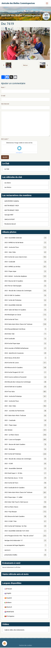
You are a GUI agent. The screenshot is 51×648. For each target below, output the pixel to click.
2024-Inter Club (26, 334)
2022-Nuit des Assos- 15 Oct (26, 478)
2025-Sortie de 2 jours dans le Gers (26, 257)
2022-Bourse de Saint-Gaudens (26, 516)
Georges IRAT (9, 214)
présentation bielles (26, 555)
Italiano (8, 602)
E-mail (3, 95)
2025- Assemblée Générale (26, 305)
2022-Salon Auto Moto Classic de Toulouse (26, 492)
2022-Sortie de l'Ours (26, 483)
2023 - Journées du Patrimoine (26, 411)
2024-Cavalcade (26, 338)
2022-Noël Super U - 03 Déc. (26, 473)
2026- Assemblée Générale (26, 238)
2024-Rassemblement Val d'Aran (26, 329)
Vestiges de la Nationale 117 (26, 540)
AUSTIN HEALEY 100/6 (12, 210)
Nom (2, 87)
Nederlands (9, 611)
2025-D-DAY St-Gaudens (26, 295)
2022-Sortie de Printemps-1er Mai (26, 526)
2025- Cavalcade (26, 262)
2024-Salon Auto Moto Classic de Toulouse (26, 324)
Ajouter (5, 157)
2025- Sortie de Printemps (26, 300)
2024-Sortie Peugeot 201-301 (26, 372)
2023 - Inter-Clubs (26, 406)
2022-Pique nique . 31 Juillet (26, 497)
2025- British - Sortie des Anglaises (26, 276)
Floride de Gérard (10, 224)
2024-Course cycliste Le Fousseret (26, 377)
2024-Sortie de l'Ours (26, 319)
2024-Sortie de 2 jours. (26, 363)
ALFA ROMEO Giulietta (12, 201)
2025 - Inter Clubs (26, 252)
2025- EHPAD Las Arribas (26, 266)
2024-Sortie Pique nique (26, 343)
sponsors (26, 550)
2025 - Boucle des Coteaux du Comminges (26, 291)
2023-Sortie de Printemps (26, 454)
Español (8, 598)
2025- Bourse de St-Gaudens (26, 281)
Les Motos (8, 187)
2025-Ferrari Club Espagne (26, 286)
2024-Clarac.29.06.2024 (26, 358)
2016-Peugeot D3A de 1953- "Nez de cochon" (26, 536)
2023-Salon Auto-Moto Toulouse (26, 415)
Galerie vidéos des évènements (14, 630)
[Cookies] (4, 643)
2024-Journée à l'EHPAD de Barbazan (26, 348)
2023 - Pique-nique (26, 425)
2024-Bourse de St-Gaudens (26, 367)
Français (8, 588)
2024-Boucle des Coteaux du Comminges (26, 382)
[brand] (18, 3)
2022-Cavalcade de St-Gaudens (26, 488)
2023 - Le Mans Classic (26, 435)
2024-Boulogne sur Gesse (26, 315)
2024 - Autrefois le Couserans (26, 353)
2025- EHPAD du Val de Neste (26, 242)
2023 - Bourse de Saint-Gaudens (26, 444)
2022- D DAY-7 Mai (26, 521)
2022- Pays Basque (26, 512)
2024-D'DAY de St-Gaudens (26, 387)
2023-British (26, 430)
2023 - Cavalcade (26, 420)
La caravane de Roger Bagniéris (26, 545)
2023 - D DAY (26, 463)
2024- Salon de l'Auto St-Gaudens (26, 310)
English (8, 593)
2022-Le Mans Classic (26, 507)
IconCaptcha (19, 152)
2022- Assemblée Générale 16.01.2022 (26, 531)
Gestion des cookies (25, 645)
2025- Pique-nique (26, 271)
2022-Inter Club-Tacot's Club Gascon (26, 502)
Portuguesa (9, 616)
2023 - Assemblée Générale (26, 468)
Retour (25, 65)
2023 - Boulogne (26, 449)
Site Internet (5, 104)
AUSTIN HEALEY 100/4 (12, 205)
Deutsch (8, 607)
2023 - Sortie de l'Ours (26, 401)
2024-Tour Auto (26, 391)
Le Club (7, 169)
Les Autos (8, 182)
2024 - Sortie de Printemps (26, 396)
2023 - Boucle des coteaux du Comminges (26, 459)
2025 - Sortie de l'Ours (26, 247)
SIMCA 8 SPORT (10, 219)
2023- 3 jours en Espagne (26, 439)
